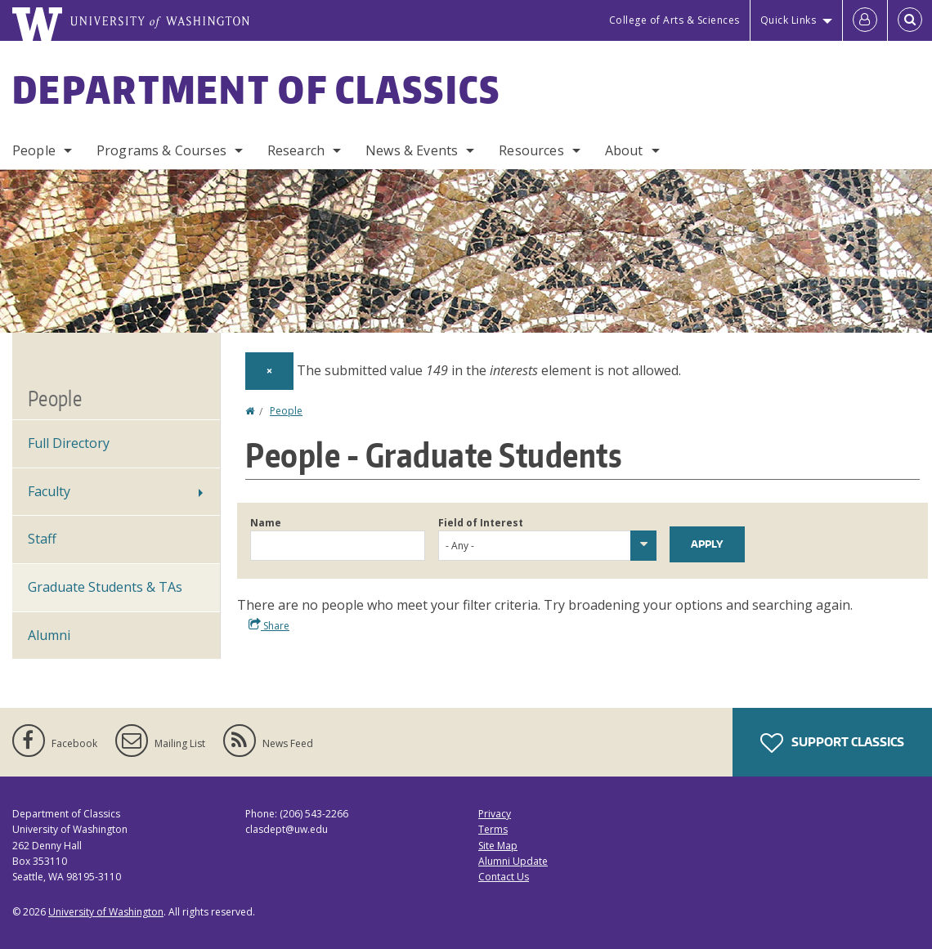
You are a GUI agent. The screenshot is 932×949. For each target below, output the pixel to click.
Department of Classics (256, 89)
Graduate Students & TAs (105, 587)
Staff (42, 539)
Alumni (49, 635)
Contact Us (503, 877)
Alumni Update (513, 861)
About (624, 150)
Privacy (494, 814)
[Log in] (865, 20)
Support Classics (832, 743)
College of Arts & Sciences (674, 20)
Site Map (498, 846)
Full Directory (69, 443)
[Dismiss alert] (269, 371)
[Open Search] (910, 20)
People (34, 150)
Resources (531, 150)
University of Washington (106, 912)
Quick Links (788, 20)
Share (269, 625)
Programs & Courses (161, 150)
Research (296, 150)
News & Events (411, 150)
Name (265, 523)
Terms (493, 829)
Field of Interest (480, 523)
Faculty (49, 491)
